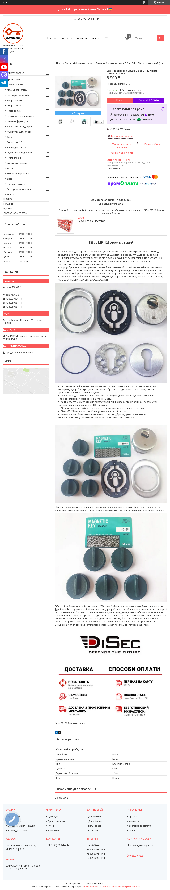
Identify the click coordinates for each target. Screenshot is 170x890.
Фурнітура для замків (19, 131)
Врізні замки (14, 79)
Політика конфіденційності (126, 886)
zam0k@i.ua (12, 294)
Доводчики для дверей (20, 126)
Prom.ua (102, 883)
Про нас (8, 199)
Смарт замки (14, 105)
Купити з (148, 100)
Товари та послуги (14, 73)
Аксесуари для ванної (19, 189)
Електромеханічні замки (20, 116)
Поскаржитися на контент (96, 886)
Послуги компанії (16, 184)
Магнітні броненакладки (79, 63)
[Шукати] (160, 38)
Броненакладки (57, 821)
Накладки (53, 830)
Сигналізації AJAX (16, 142)
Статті (132, 830)
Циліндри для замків (18, 95)
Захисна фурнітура (17, 121)
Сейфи (10, 136)
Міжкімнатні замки (17, 89)
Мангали (11, 194)
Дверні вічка (95, 821)
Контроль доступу (17, 163)
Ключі (10, 168)
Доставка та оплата (87, 38)
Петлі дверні (14, 157)
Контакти (66, 38)
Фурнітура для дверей (19, 152)
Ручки (51, 825)
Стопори (93, 830)
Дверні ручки (14, 100)
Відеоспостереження (18, 173)
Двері (10, 178)
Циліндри (53, 816)
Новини (8, 203)
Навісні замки (14, 110)
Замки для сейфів (16, 147)
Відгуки (7, 208)
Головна (52, 38)
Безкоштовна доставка (122, 136)
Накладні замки (15, 84)
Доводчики (94, 816)
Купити (119, 100)
